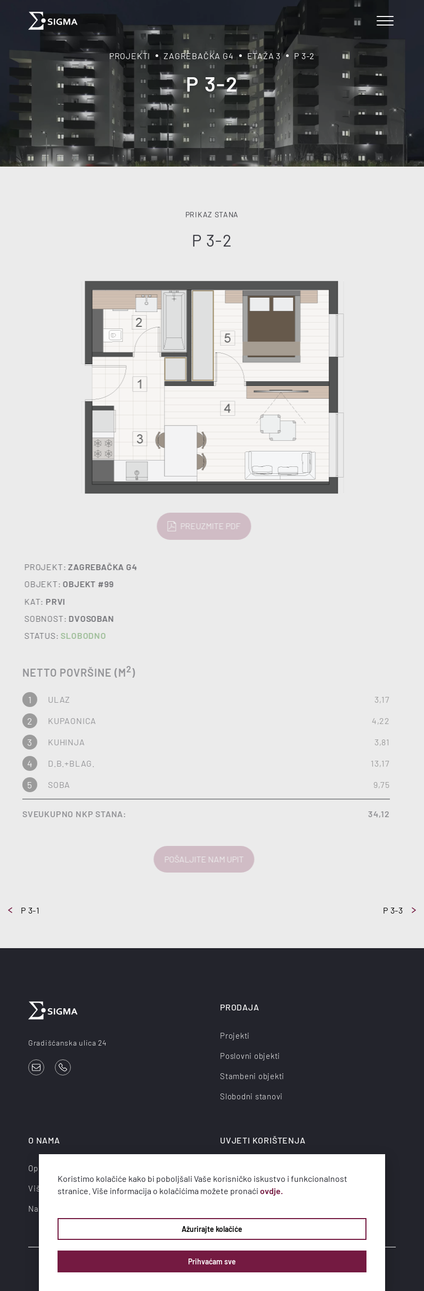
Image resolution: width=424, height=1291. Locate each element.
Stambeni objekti (252, 1076)
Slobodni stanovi (251, 1096)
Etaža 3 (264, 56)
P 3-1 (24, 910)
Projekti (129, 56)
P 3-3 (399, 910)
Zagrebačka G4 (198, 56)
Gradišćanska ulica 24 (67, 1042)
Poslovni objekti (250, 1055)
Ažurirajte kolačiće (212, 1229)
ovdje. (271, 1191)
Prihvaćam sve (212, 1261)
